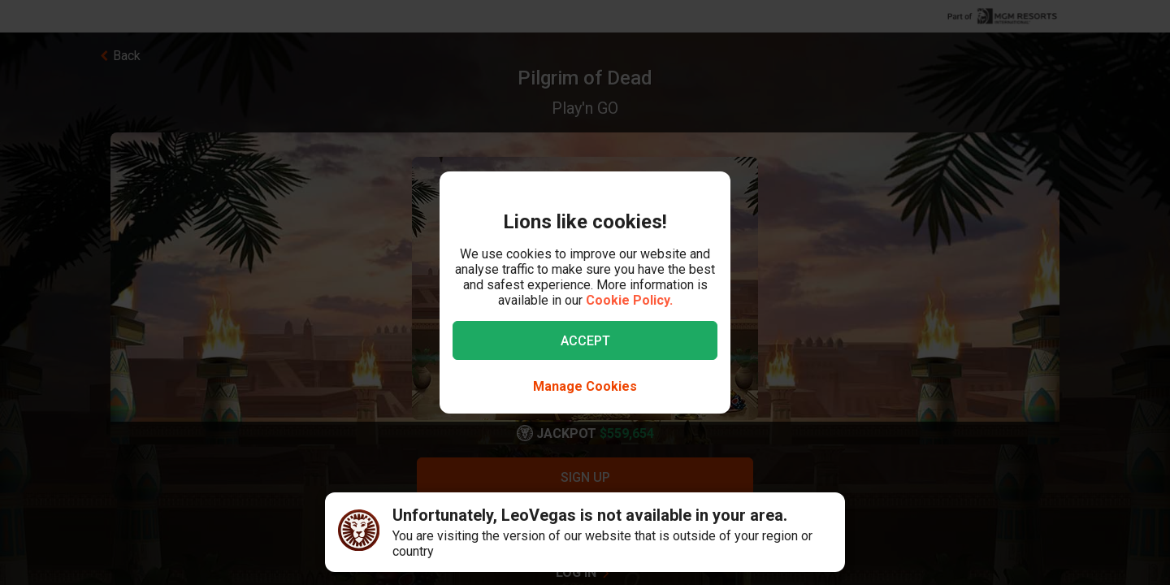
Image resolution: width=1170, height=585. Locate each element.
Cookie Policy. (629, 300)
